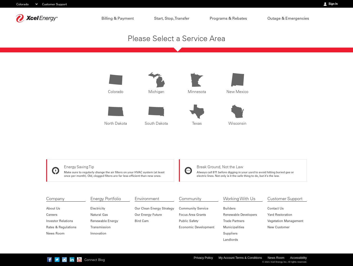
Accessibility (298, 258)
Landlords (230, 239)
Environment (147, 198)
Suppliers (230, 233)
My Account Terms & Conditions (240, 258)
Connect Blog (94, 260)
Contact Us (275, 208)
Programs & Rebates (228, 18)
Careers (51, 214)
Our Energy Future (148, 214)
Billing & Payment (117, 18)
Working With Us (239, 198)
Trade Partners (234, 221)
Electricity (97, 208)
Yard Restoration (279, 214)
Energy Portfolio (105, 198)
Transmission (100, 227)
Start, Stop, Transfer (171, 18)
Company (55, 198)
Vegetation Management (285, 221)
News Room (55, 233)
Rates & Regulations (61, 227)
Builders (229, 208)
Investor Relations (59, 221)
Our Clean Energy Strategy (154, 208)
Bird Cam (142, 221)
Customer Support (54, 4)
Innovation (98, 233)
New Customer (278, 227)
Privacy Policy (203, 258)
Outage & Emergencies (288, 18)
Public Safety (188, 221)
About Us (53, 208)
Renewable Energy (104, 221)
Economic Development (196, 227)
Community (190, 198)
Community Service (193, 208)
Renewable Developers (240, 214)
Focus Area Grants (192, 214)
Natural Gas (99, 214)
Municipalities (233, 227)
